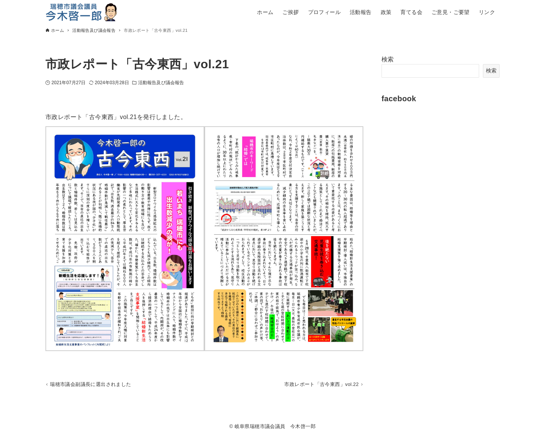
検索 (388, 59)
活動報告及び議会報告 (161, 82)
